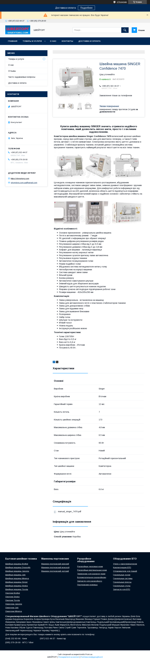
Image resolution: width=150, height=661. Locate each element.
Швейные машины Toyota (16, 589)
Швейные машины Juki (15, 575)
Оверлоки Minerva (13, 611)
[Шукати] (125, 30)
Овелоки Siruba (12, 597)
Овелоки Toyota (12, 600)
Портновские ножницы (87, 585)
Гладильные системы (122, 578)
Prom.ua (88, 654)
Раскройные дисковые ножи (90, 566)
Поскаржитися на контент (68, 657)
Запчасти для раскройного (89, 581)
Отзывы (12, 71)
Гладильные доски (121, 575)
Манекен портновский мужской (55, 567)
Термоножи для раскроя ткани (91, 574)
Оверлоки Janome (13, 604)
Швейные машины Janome (17, 571)
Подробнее (86, 8)
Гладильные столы (121, 586)
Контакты (67, 41)
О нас (53, 41)
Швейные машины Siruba (16, 586)
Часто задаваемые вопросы (21, 77)
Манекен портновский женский (55, 564)
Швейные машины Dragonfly (17, 567)
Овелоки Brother (12, 593)
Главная (12, 41)
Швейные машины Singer (16, 582)
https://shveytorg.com (20, 178)
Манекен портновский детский (55, 571)
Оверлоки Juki (11, 608)
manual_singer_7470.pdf (69, 511)
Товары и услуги (32, 41)
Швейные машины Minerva (17, 578)
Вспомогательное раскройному (91, 577)
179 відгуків (122, 2)
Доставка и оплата (89, 41)
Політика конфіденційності (92, 657)
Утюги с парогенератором (125, 564)
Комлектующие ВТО (122, 567)
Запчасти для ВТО (121, 589)
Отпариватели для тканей (125, 571)
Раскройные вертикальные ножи (92, 570)
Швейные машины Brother (16, 564)
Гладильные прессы (122, 582)
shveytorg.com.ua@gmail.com (24, 182)
